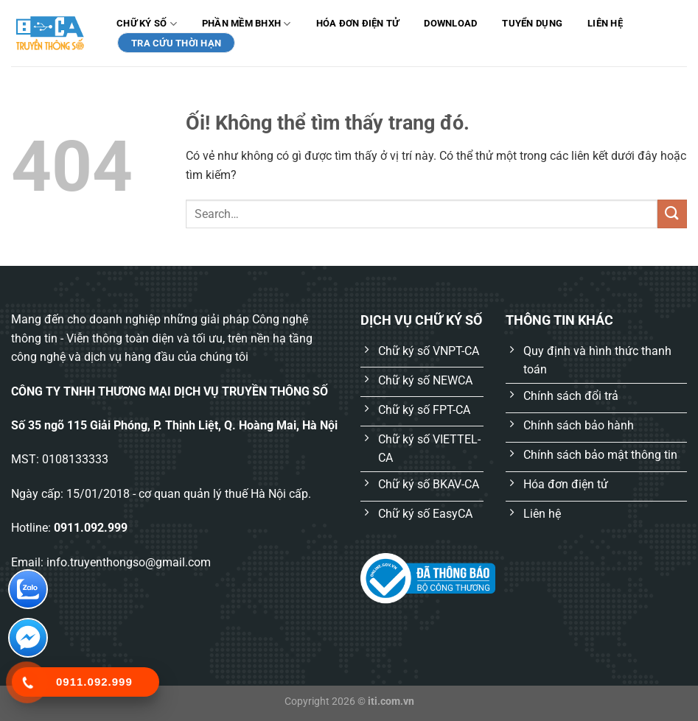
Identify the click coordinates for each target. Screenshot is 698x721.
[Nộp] (672, 214)
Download (450, 23)
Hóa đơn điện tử (357, 23)
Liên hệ (605, 23)
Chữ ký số (146, 24)
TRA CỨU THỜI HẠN (176, 43)
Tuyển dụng (532, 23)
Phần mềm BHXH (246, 24)
